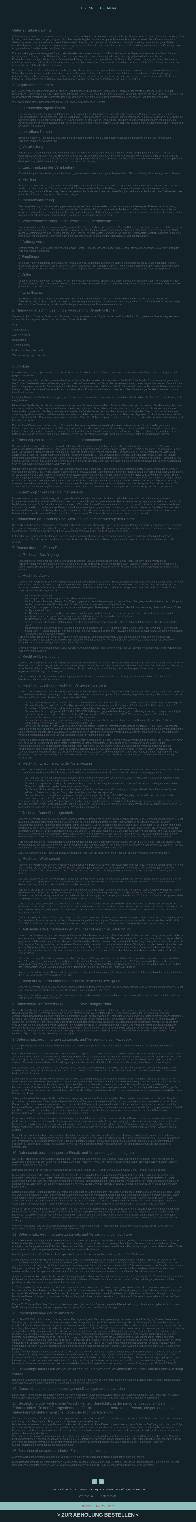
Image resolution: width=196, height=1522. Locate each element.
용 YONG (86, 8)
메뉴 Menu (107, 8)
